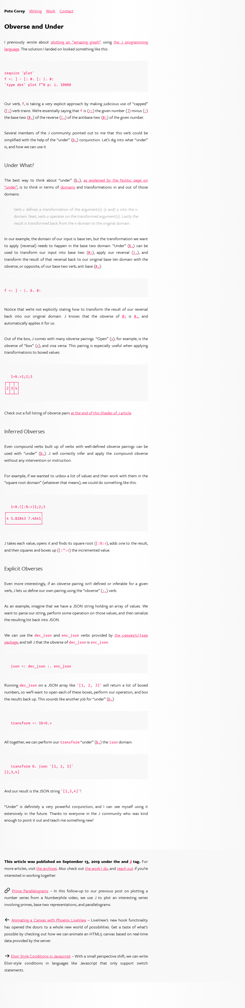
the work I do (96, 868)
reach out (125, 868)
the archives (46, 868)
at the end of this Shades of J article (101, 413)
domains (68, 187)
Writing (35, 11)
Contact (66, 11)
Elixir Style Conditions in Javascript (41, 956)
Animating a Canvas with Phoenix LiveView (48, 920)
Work (50, 11)
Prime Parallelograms (30, 891)
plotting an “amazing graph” (76, 42)
